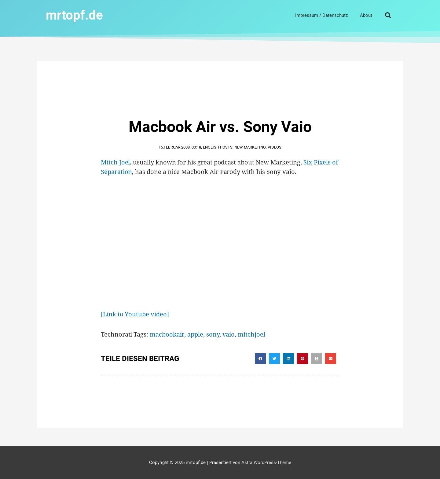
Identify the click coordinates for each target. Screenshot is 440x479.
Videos (274, 147)
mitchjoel (251, 334)
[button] (388, 15)
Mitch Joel (115, 162)
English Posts (218, 147)
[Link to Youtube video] (135, 314)
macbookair (167, 334)
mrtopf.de (74, 15)
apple (195, 334)
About (366, 15)
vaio (228, 334)
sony (212, 334)
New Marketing (250, 147)
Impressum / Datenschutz (321, 15)
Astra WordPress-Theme (266, 462)
